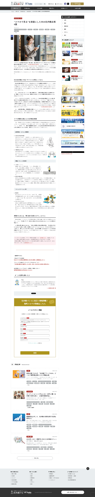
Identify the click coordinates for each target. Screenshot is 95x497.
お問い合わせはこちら (73, 492)
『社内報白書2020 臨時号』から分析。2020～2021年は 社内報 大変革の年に (31, 264)
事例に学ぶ (51, 8)
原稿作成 (66, 26)
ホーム (16, 8)
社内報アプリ (43, 237)
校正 (65, 35)
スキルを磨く (40, 8)
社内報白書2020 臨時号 (33, 64)
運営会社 (52, 3)
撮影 (65, 29)
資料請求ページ (28, 242)
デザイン (66, 32)
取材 (65, 23)
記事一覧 (17, 11)
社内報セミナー (64, 8)
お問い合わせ (59, 3)
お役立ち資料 (78, 8)
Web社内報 (29, 11)
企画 (21, 18)
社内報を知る (27, 8)
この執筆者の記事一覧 (51, 288)
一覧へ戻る (35, 458)
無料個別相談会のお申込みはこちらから (23, 270)
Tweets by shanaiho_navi (66, 153)
